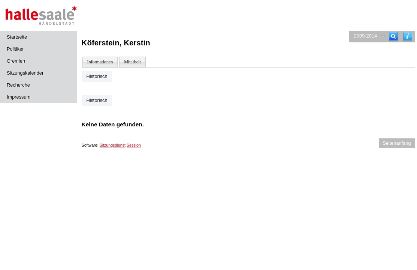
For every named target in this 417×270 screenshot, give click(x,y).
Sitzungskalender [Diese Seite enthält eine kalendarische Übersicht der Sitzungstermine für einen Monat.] (25, 73)
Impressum (18, 97)
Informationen (100, 61)
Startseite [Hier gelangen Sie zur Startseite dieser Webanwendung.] (17, 37)
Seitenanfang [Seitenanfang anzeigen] (397, 143)
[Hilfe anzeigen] (408, 36)
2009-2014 (365, 36)
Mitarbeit (132, 61)
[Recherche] (393, 36)
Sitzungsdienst (113, 145)
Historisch (96, 76)
